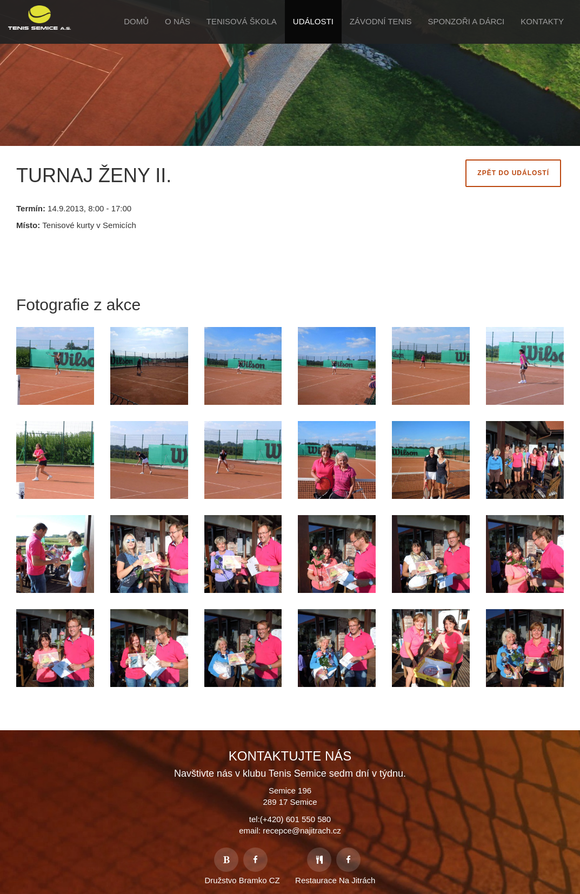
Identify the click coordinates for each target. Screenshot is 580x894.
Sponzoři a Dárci (466, 21)
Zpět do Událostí (513, 173)
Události (313, 21)
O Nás (177, 21)
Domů (136, 21)
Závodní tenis (381, 21)
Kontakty (542, 21)
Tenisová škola (241, 21)
